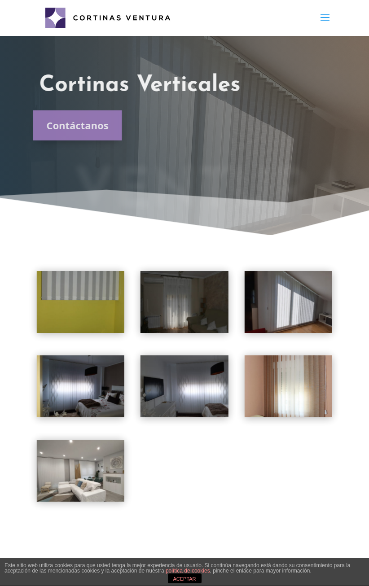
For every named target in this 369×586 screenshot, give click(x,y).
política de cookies (188, 571)
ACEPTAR (184, 579)
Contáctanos (73, 125)
